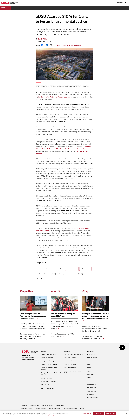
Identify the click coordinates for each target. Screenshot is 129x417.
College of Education (47, 358)
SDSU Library (45, 385)
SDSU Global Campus (70, 358)
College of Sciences (46, 378)
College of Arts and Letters (48, 354)
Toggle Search (112, 3)
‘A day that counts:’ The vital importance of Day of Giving (92, 337)
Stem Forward (42, 269)
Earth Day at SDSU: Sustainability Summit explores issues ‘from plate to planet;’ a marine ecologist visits (32, 326)
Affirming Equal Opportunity (70, 408)
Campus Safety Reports (26, 408)
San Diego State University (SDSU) (73, 354)
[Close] (126, 415)
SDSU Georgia (68, 361)
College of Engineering (47, 361)
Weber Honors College (47, 388)
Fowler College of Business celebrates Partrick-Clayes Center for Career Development (94, 328)
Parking (89, 364)
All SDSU (121, 3)
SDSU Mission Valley (57, 269)
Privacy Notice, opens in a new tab (53, 416)
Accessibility (24, 405)
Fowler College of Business (48, 381)
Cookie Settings (60, 405)
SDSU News (4, 8)
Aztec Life (40, 279)
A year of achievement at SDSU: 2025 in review (62, 335)
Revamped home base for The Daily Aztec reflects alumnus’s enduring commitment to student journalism (95, 316)
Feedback (82, 408)
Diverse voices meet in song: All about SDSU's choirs (63, 314)
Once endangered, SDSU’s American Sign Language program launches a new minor (33, 316)
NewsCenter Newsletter (93, 381)
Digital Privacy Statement (47, 405)
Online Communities (92, 398)
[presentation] (43, 351)
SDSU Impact (85, 269)
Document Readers (34, 405)
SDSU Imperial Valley (70, 364)
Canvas (89, 367)
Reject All (98, 414)
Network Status (91, 388)
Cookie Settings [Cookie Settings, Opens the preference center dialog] (87, 414)
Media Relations (91, 384)
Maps (88, 361)
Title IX (89, 378)
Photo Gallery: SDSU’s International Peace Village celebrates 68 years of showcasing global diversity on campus (64, 325)
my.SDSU (89, 371)
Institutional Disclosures (40, 408)
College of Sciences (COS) (46, 274)
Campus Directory (92, 358)
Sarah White (42, 39)
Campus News (26, 291)
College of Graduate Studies (49, 364)
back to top (122, 347)
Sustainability (72, 269)
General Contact (91, 354)
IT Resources (90, 394)
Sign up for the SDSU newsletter (69, 45)
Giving (85, 291)
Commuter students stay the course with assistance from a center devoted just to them (33, 336)
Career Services (91, 391)
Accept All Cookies (110, 414)
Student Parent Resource (54, 408)
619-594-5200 (26, 356)
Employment (90, 374)
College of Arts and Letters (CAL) (71, 274)
